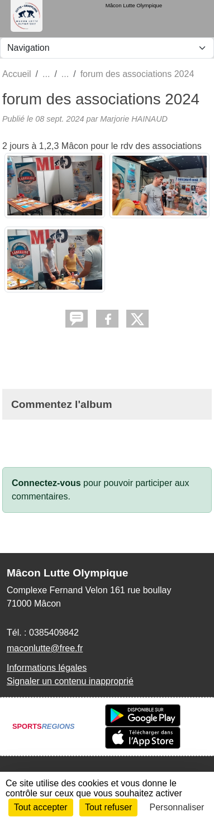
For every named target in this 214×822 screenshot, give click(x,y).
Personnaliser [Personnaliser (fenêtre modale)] (177, 807)
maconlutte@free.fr (45, 648)
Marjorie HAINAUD (134, 118)
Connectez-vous (46, 483)
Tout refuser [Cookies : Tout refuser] (108, 807)
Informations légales (47, 667)
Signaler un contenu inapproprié (70, 681)
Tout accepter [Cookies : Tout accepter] (41, 807)
